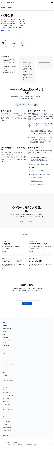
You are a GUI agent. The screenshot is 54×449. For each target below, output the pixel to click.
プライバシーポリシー (12, 444)
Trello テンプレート (44, 65)
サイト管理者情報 (28, 444)
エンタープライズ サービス (9, 430)
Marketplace (6, 401)
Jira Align (5, 361)
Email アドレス (27, 296)
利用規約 (20, 444)
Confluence (5, 366)
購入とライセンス (7, 392)
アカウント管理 (6, 404)
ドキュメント (6, 424)
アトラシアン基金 (7, 340)
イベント (5, 331)
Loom (4, 369)
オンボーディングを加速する (38, 184)
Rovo (4, 355)
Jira (3, 358)
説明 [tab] (35, 105)
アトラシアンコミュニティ (27, 221)
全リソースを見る (7, 435)
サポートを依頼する (8, 409)
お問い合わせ (6, 345)
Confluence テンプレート (44, 62)
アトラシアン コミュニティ (9, 395)
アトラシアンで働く (7, 328)
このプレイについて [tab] (23, 105)
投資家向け (5, 337)
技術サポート (6, 390)
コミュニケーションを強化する (39, 171)
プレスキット (6, 342)
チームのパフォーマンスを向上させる (40, 174)
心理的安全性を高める (36, 181)
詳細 (4, 251)
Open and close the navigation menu (14, 7)
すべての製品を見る (8, 380)
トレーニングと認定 (7, 421)
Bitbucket (5, 375)
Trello (4, 372)
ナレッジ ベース (6, 398)
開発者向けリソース (7, 427)
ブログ (4, 334)
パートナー (5, 418)
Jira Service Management (9, 363)
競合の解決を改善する (36, 177)
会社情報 (5, 325)
